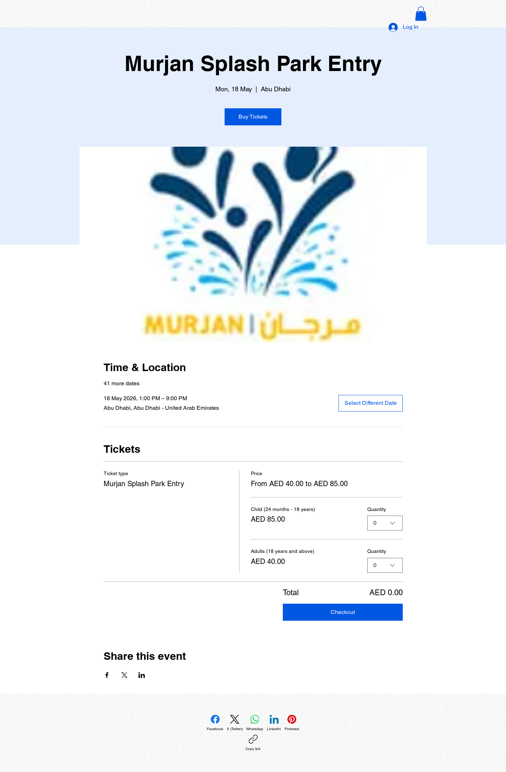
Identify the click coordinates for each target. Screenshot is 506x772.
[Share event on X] (124, 675)
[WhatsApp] (254, 723)
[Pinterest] (292, 723)
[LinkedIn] (274, 723)
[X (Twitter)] (235, 723)
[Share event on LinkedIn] (141, 675)
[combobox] (385, 523)
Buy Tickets (253, 116)
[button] (421, 13)
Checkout (343, 612)
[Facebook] (215, 723)
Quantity (376, 509)
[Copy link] (253, 743)
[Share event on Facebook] (107, 675)
